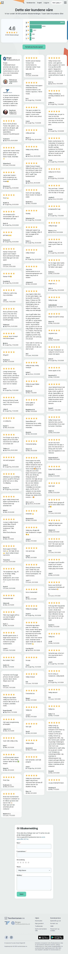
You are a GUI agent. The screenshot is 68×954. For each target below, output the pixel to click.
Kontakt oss (54, 923)
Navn (19, 843)
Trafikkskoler (39, 926)
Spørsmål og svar (55, 921)
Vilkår (51, 926)
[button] (65, 2)
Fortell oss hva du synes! (34, 47)
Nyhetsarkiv (38, 921)
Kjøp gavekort (39, 923)
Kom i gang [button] (57, 3)
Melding (19, 875)
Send (21, 894)
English (39, 3)
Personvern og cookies (54, 929)
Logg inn (46, 3)
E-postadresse (21, 851)
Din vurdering (21, 859)
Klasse (19, 866)
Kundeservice (31, 3)
